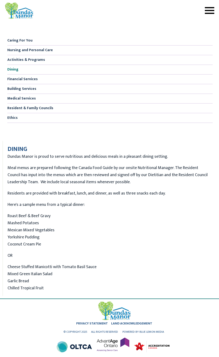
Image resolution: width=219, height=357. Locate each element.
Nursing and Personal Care (30, 50)
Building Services (21, 89)
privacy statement (92, 323)
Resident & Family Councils (30, 108)
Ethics (12, 118)
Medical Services (21, 98)
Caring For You (20, 40)
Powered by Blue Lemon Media (143, 331)
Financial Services (22, 79)
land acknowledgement (131, 323)
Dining (12, 69)
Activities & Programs (26, 60)
